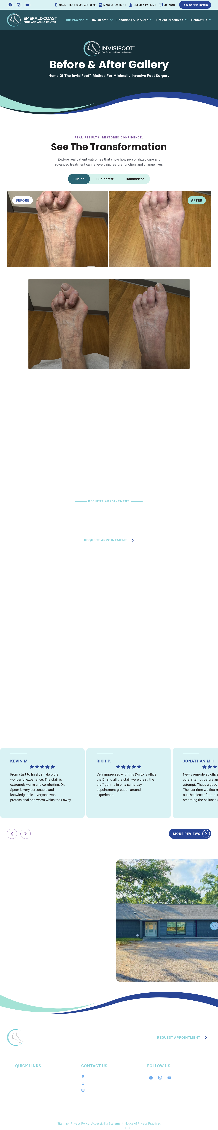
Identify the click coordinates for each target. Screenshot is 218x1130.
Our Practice (77, 20)
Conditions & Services (134, 20)
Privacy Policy (80, 1123)
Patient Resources (171, 20)
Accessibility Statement (107, 1123)
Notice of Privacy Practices (143, 1123)
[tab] (79, 179)
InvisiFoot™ (102, 20)
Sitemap (63, 1123)
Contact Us (201, 20)
